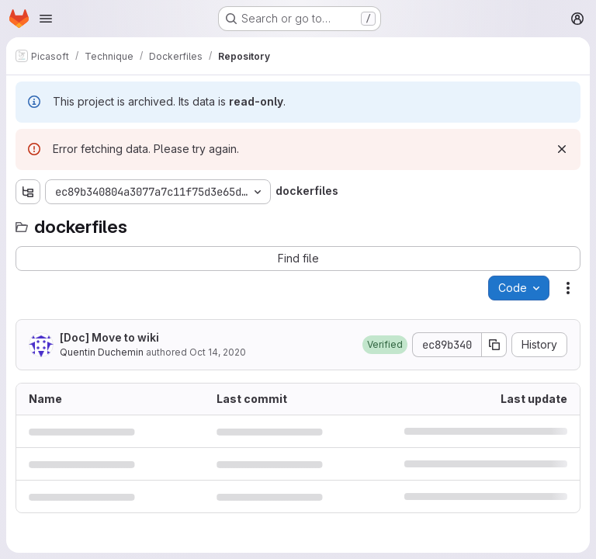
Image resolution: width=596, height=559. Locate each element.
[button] (384, 344)
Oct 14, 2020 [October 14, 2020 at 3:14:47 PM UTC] (217, 352)
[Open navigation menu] (45, 18)
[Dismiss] (562, 149)
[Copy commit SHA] (494, 344)
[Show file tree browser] (28, 191)
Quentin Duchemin (102, 352)
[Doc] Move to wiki (109, 337)
